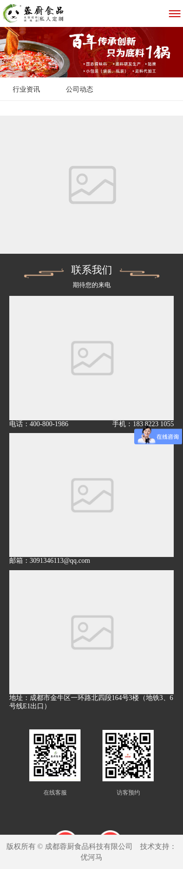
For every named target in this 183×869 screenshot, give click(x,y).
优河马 (91, 857)
